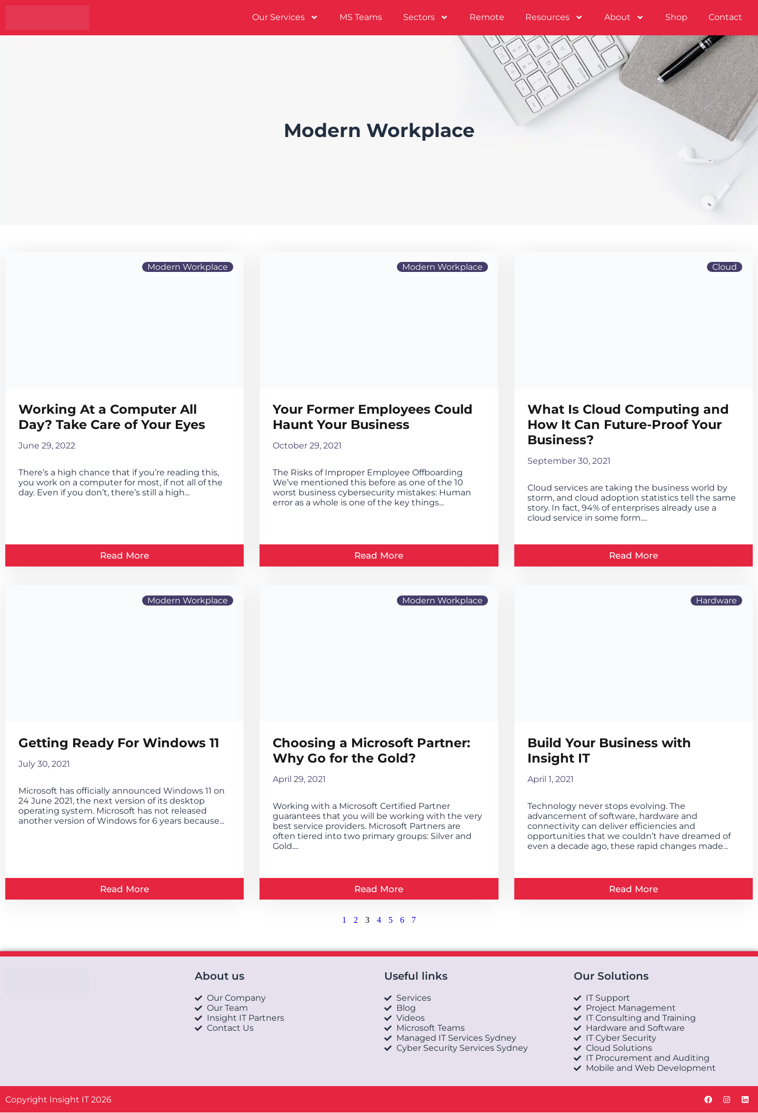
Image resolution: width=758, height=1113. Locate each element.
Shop (676, 17)
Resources (554, 17)
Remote (487, 17)
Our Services (285, 17)
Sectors (425, 17)
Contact (725, 17)
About (624, 17)
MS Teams (361, 17)
